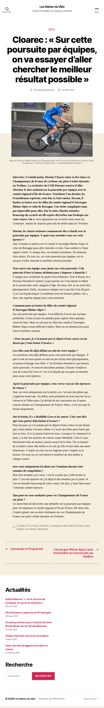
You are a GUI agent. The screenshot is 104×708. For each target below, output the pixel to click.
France (35, 526)
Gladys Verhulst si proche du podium (27, 637)
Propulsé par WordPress (53, 700)
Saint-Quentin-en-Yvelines (30, 529)
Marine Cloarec (77, 526)
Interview (44, 526)
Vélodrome (49, 529)
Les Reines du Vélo (52, 6)
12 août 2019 (67, 90)
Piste (52, 30)
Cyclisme (21, 526)
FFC (29, 526)
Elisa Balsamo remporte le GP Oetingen (28, 614)
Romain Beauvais (45, 90)
